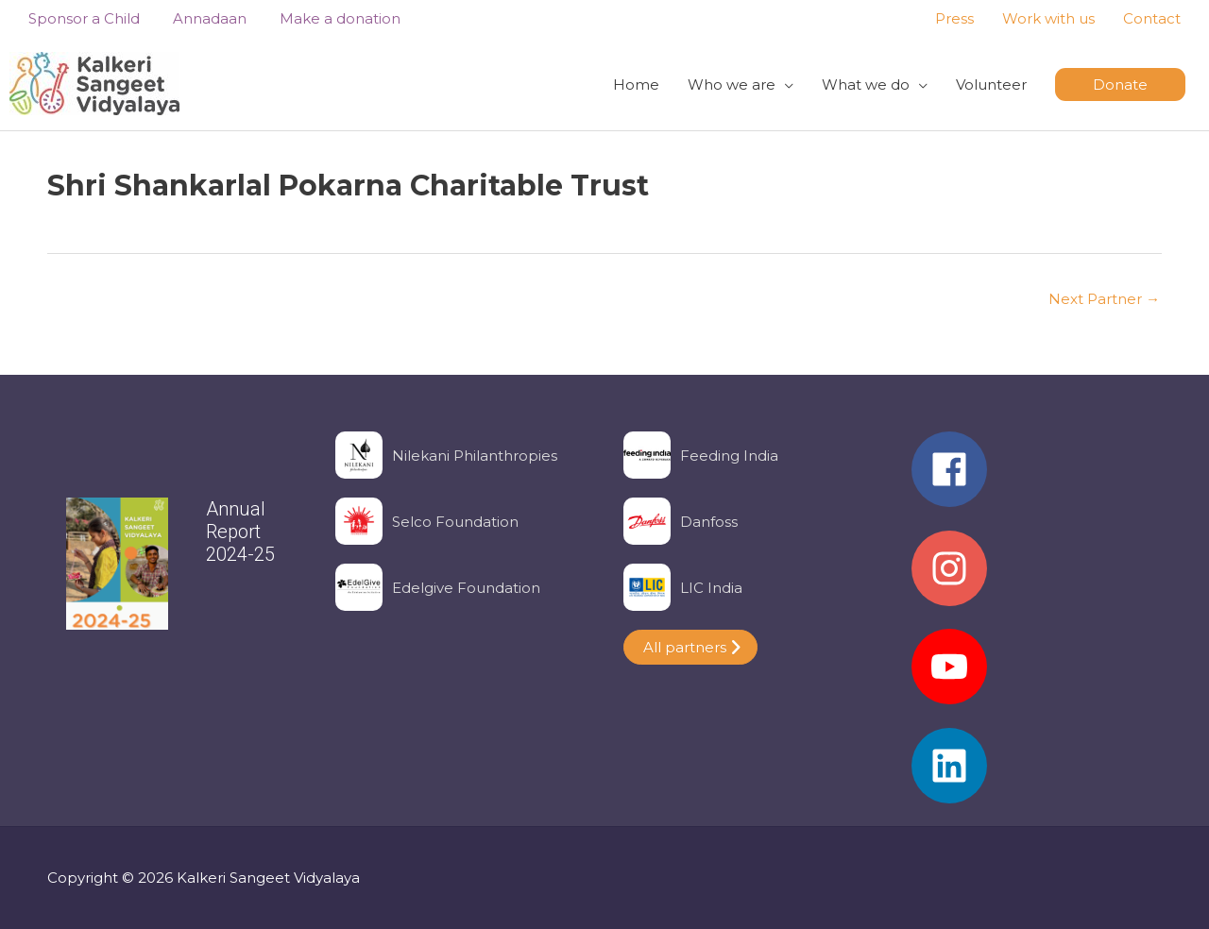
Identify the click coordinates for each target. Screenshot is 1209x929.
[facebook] (1036, 478)
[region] (172, 572)
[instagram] (1036, 578)
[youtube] (1036, 676)
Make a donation (321, 18)
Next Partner (1104, 299)
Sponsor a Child (74, 18)
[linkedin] (1036, 765)
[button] (1120, 84)
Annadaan (195, 18)
